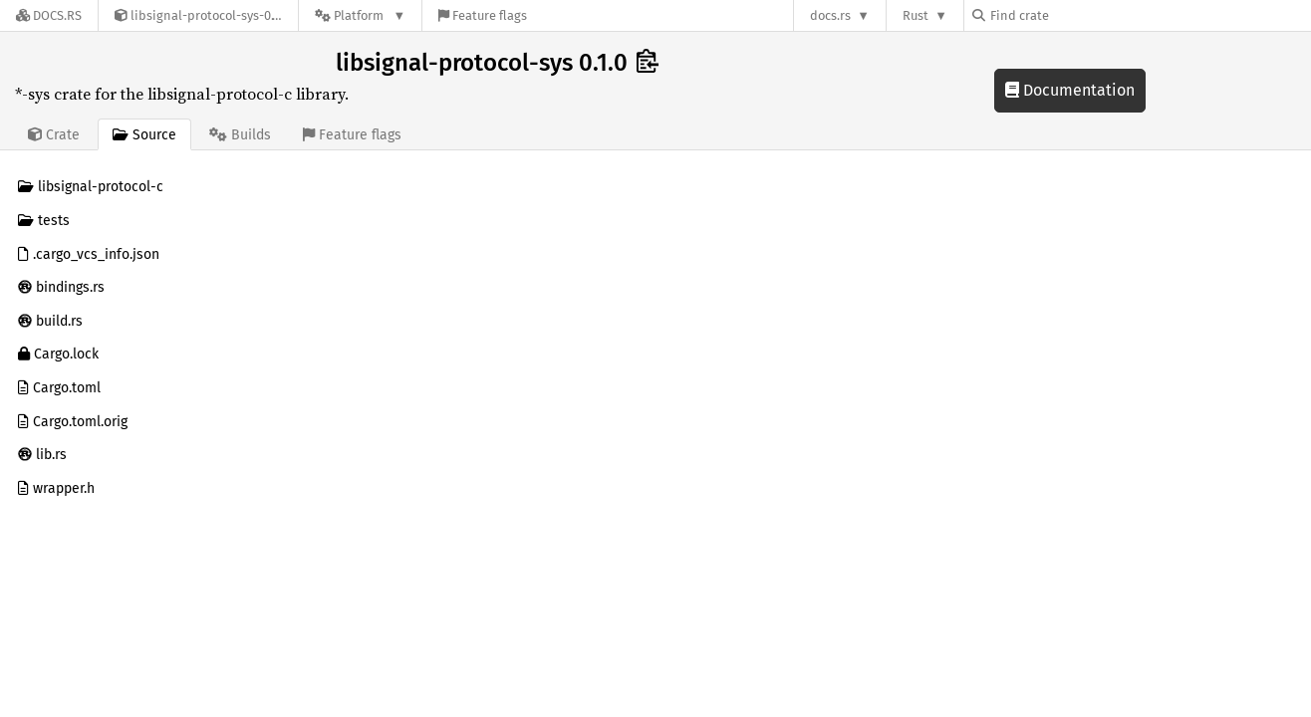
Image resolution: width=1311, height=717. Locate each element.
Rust (915, 15)
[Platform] (360, 15)
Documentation (1070, 90)
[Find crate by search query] (1072, 15)
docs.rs (830, 15)
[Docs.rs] (49, 15)
